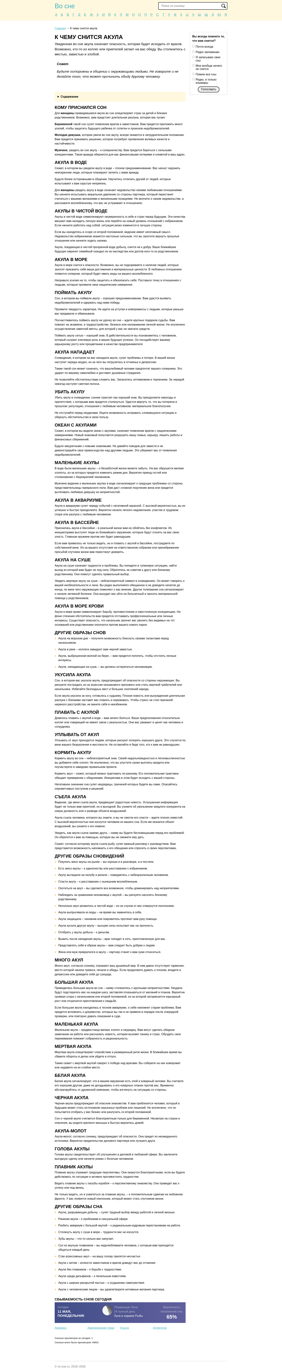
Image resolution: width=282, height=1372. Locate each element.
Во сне (65, 6)
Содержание (69, 96)
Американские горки (100, 1327)
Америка (60, 1327)
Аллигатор (160, 1327)
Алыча (124, 1327)
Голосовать (208, 89)
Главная (60, 28)
